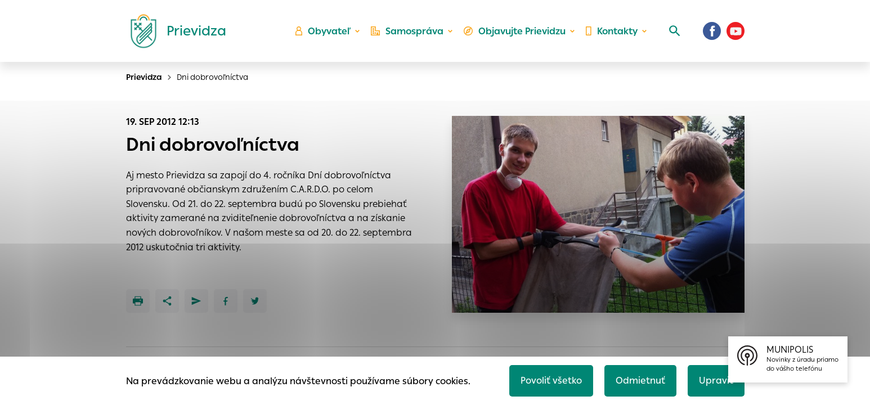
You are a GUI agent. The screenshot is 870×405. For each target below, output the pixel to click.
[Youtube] (736, 31)
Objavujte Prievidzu (515, 31)
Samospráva (407, 31)
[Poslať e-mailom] (196, 301)
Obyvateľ (323, 31)
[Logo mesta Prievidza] (174, 31)
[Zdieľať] (167, 301)
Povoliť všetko (551, 380)
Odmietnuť (640, 380)
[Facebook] (712, 31)
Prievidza (144, 77)
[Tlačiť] (138, 301)
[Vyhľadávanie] (675, 31)
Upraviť (716, 380)
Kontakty (612, 31)
